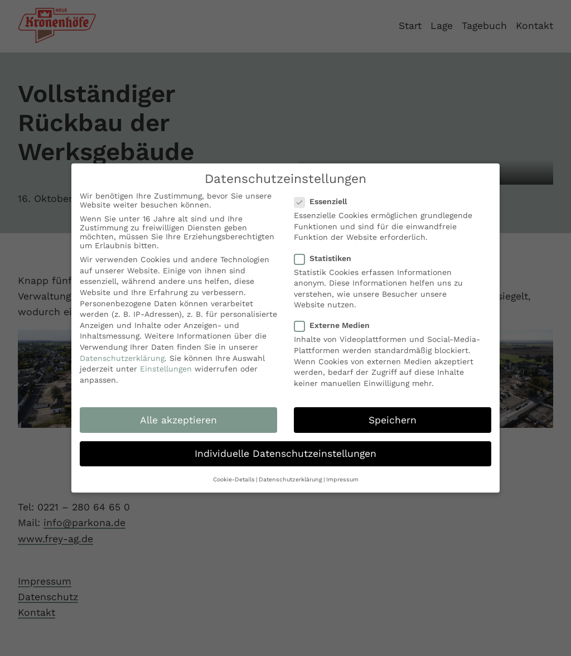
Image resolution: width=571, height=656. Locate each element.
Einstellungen (166, 368)
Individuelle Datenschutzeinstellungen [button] (285, 453)
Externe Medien (335, 325)
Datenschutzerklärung (122, 358)
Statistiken (326, 258)
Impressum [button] (342, 479)
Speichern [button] (393, 420)
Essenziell (324, 201)
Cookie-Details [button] (234, 479)
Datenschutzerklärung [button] (290, 479)
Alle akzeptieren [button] (178, 420)
